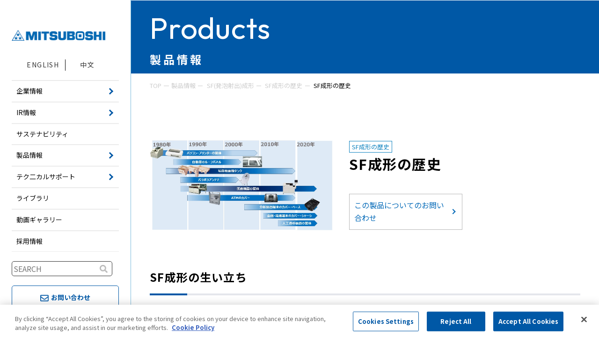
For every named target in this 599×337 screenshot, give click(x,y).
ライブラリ (32, 198)
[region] (299, 321)
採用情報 (29, 241)
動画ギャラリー (39, 219)
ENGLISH (43, 64)
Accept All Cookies (528, 321)
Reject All (455, 321)
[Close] (584, 319)
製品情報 (183, 85)
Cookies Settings (386, 321)
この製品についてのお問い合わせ (399, 211)
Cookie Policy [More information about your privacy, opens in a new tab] (193, 327)
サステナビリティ (42, 134)
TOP (155, 85)
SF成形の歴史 (283, 85)
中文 (87, 64)
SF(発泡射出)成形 (230, 85)
